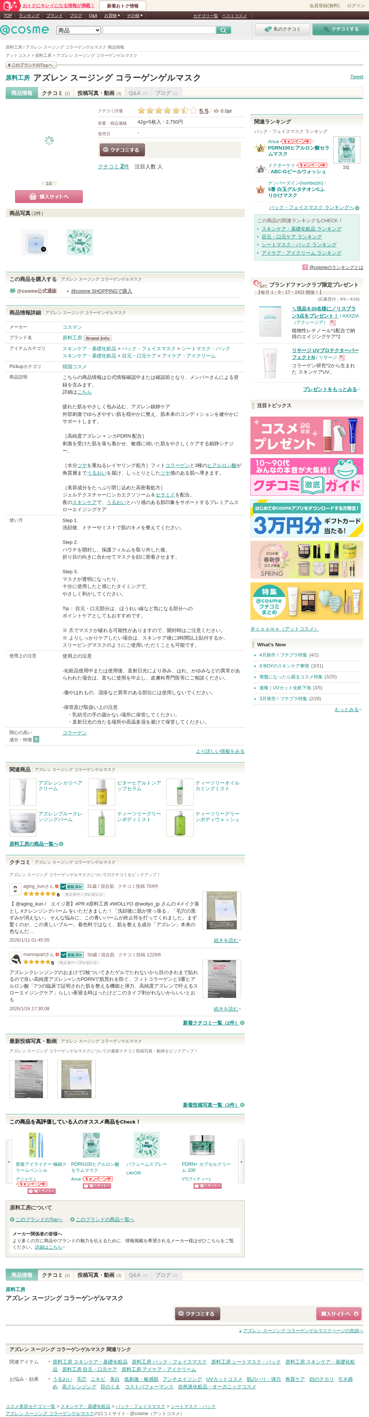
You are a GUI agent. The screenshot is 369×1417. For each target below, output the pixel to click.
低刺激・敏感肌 (141, 1379)
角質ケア (295, 1379)
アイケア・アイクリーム (189, 356)
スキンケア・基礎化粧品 (89, 348)
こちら (84, 392)
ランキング (29, 15)
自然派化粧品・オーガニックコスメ (217, 1387)
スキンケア (84, 502)
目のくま (110, 1387)
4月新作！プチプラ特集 (283, 655)
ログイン (356, 5)
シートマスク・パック (205, 348)
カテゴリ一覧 (205, 16)
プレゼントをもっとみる (330, 389)
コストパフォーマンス (149, 1387)
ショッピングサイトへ (41, 1191)
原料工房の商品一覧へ (33, 844)
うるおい (97, 473)
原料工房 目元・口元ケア (89, 1369)
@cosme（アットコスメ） (157, 1413)
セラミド (165, 495)
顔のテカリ (322, 1379)
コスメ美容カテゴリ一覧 (30, 1406)
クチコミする (122, 150)
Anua (76, 1179)
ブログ (76, 15)
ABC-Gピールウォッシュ (298, 171)
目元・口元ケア (139, 356)
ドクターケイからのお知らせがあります (312, 165)
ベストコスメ (234, 16)
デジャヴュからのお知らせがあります (32, 1184)
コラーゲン (177, 465)
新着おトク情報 (123, 6)
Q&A (93, 15)
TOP (8, 15)
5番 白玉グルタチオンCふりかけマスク (296, 192)
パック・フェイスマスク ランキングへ (311, 207)
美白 (115, 1379)
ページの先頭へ (303, 1330)
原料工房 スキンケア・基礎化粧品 (90, 1362)
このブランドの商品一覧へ (105, 1219)
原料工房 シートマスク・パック (246, 1362)
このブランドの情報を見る (31, 65)
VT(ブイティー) (196, 1179)
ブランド (54, 15)
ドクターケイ (281, 165)
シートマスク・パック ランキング (299, 244)
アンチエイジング (182, 1379)
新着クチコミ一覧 (211, 1023)
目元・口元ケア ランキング (292, 237)
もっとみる (346, 709)
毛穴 (82, 1379)
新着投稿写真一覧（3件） (211, 1105)
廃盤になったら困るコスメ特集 (291, 676)
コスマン (72, 327)
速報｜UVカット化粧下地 (285, 687)
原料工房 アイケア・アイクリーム (159, 1369)
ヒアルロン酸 (221, 465)
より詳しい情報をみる (220, 751)
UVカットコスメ (224, 1379)
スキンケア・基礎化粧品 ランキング (302, 229)
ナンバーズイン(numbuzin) (295, 183)
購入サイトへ (49, 196)
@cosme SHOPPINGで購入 (102, 291)
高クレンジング (79, 1387)
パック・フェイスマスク (149, 348)
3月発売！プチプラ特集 (283, 698)
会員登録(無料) (325, 5)
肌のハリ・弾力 (264, 1379)
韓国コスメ (75, 367)
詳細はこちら (48, 1247)
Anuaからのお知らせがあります (97, 1178)
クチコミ (56, 93)
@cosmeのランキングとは (336, 267)
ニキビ (98, 1379)
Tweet (356, 76)
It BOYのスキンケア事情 (284, 666)
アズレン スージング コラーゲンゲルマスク (117, 77)
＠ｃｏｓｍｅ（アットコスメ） (284, 629)
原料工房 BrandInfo (100, 338)
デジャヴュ (26, 1179)
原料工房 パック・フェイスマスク (169, 1362)
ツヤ (82, 465)
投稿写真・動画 (100, 93)
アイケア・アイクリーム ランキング (302, 253)
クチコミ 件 (113, 166)
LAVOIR (134, 1173)
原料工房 (18, 78)
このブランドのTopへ (39, 1219)
